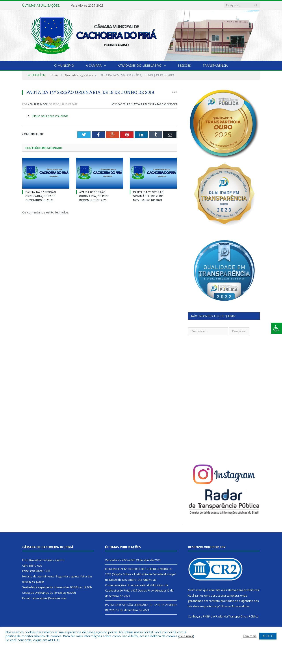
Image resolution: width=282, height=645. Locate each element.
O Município (64, 65)
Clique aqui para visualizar (50, 116)
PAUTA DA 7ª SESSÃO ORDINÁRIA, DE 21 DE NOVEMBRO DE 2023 (148, 196)
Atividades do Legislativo (139, 65)
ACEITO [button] (267, 636)
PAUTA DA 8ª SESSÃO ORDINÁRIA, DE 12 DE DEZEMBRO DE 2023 (40, 196)
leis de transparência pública (207, 606)
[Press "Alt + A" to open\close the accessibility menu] (276, 328)
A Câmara (94, 65)
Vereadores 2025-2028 (87, 5)
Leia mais (186, 636)
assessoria (218, 595)
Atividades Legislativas (126, 104)
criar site (215, 590)
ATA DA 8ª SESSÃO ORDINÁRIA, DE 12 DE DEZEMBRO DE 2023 (94, 196)
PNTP (206, 616)
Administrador (38, 104)
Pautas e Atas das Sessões (160, 104)
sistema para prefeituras (242, 590)
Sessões (184, 65)
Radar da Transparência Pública (236, 616)
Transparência (215, 65)
